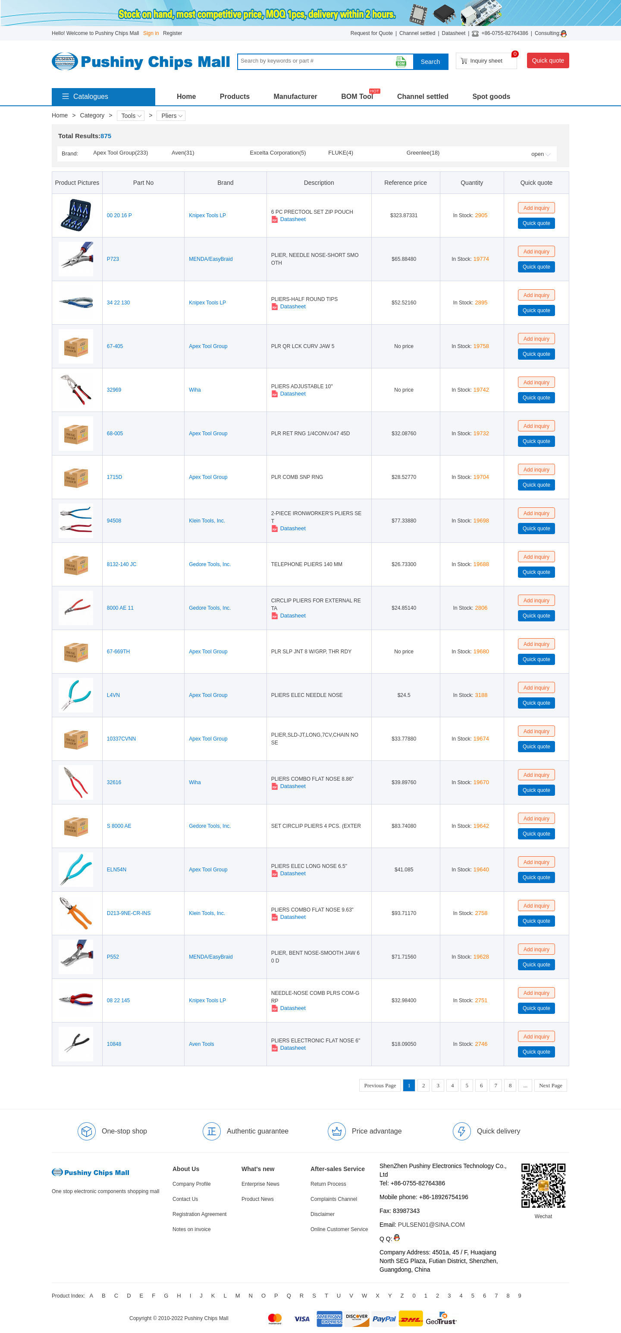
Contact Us (185, 1199)
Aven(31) (183, 152)
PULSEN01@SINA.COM (431, 1224)
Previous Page (380, 1085)
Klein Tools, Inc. (207, 521)
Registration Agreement (199, 1214)
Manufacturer (295, 96)
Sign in (151, 33)
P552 (113, 957)
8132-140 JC (122, 564)
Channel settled (417, 33)
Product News (258, 1199)
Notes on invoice (191, 1229)
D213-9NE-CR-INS (129, 913)
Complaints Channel (333, 1199)
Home (186, 96)
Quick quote (548, 60)
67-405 (115, 346)
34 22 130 (118, 303)
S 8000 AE (119, 826)
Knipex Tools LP (207, 215)
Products (235, 96)
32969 (114, 390)
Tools (132, 115)
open (541, 154)
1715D (114, 477)
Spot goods (491, 96)
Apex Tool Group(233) (120, 152)
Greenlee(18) (423, 152)
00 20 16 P (119, 215)
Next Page (550, 1085)
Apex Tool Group (208, 346)
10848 (114, 1044)
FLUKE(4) (340, 152)
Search (430, 61)
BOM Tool (357, 96)
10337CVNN (121, 739)
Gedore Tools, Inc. (210, 564)
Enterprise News (260, 1184)
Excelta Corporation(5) (278, 152)
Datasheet (454, 33)
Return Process (328, 1184)
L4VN (113, 695)
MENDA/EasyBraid (210, 259)
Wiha (195, 390)
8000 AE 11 (120, 608)
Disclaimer (322, 1214)
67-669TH (118, 652)
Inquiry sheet (489, 58)
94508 (114, 521)
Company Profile (191, 1184)
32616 (114, 782)
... (525, 1085)
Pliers (171, 115)
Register (172, 33)
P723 (113, 259)
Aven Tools (201, 1044)
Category (92, 115)
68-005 (115, 434)
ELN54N (116, 870)
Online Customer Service (339, 1229)
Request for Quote (372, 33)
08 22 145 (118, 1000)
